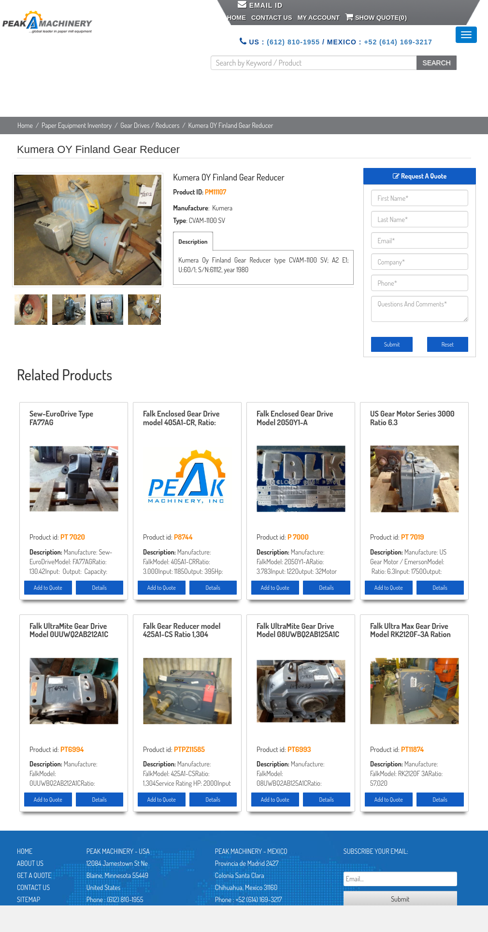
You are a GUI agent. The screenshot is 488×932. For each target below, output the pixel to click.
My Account (319, 17)
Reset (448, 344)
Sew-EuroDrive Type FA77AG (61, 418)
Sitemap (28, 899)
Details (99, 587)
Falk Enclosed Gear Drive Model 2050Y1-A (295, 418)
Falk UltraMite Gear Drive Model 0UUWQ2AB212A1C (68, 631)
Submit (392, 344)
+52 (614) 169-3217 (398, 42)
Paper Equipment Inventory (77, 125)
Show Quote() (376, 17)
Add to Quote (48, 587)
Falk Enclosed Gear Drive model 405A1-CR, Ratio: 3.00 (181, 418)
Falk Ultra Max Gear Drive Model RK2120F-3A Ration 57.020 (410, 631)
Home (236, 17)
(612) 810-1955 (293, 42)
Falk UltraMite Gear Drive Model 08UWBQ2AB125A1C (298, 631)
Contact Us (271, 17)
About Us (30, 863)
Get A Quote (34, 875)
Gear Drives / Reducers (149, 125)
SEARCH (436, 63)
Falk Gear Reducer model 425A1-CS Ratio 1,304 (182, 631)
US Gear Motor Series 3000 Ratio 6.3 (412, 418)
